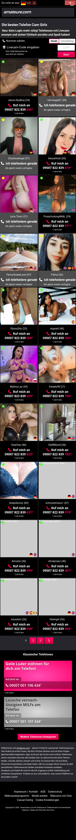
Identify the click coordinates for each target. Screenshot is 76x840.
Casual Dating (25, 800)
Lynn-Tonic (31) (19, 216)
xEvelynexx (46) (57, 561)
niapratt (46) (57, 328)
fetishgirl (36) (57, 619)
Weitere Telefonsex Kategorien (38, 736)
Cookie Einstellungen (47, 800)
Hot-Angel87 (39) (57, 100)
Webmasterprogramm (16, 796)
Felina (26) (57, 274)
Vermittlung (67, 41)
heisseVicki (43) (57, 158)
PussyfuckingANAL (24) (57, 216)
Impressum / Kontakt (26, 791)
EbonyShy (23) (19, 328)
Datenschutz (55, 791)
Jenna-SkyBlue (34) (19, 100)
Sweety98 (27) (57, 386)
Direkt (54, 41)
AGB (42, 791)
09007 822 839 (19, 109)
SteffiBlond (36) (57, 444)
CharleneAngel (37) (19, 158)
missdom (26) (19, 619)
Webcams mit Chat (61, 796)
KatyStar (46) (18, 444)
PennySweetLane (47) (18, 274)
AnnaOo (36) (19, 561)
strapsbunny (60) (19, 502)
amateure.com (23, 748)
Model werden (40, 796)
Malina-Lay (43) (19, 386)
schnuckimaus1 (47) (57, 502)
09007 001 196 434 (24, 685)
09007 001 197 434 (24, 721)
